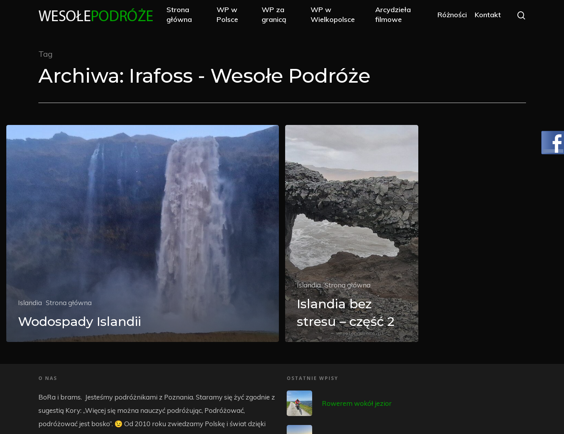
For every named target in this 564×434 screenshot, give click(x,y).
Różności (451, 16)
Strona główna (188, 16)
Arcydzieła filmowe (395, 16)
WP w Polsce (235, 16)
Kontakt (487, 16)
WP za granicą (280, 16)
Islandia (30, 302)
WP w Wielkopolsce (337, 16)
